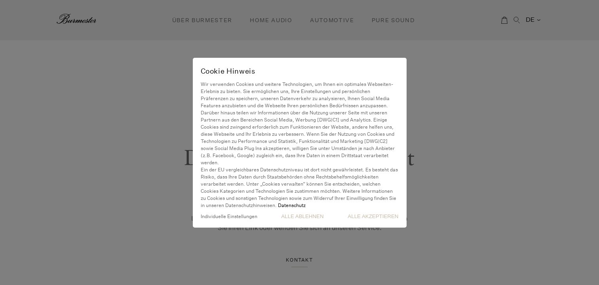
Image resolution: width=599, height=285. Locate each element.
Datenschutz (292, 205)
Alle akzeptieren (373, 216)
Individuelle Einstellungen (229, 216)
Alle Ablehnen (302, 216)
